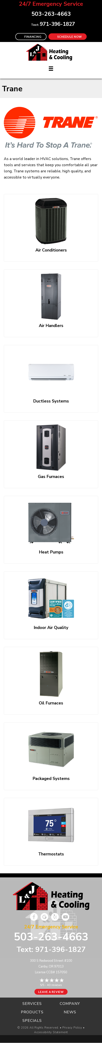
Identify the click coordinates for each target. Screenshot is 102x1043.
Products (32, 1012)
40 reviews (54, 985)
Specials (32, 1020)
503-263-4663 (51, 936)
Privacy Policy (72, 1028)
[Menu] (51, 69)
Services (32, 1003)
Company (70, 1003)
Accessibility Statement (51, 1032)
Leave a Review (51, 992)
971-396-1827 (57, 24)
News (70, 1012)
